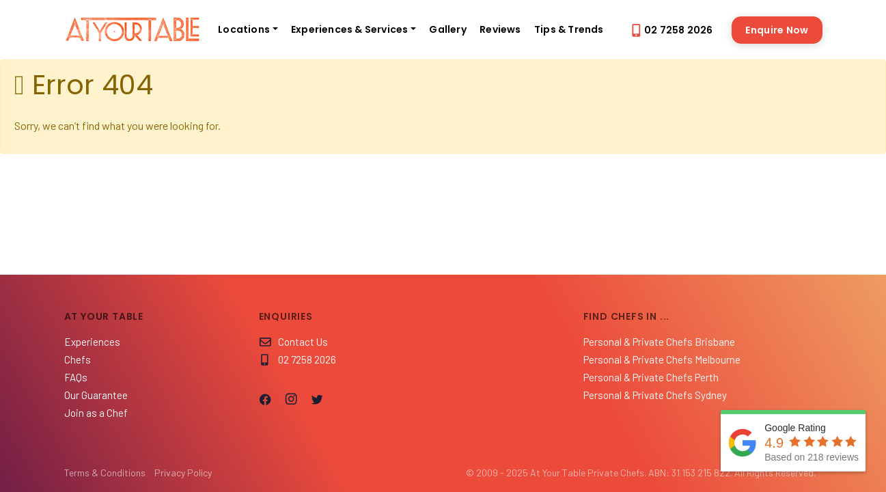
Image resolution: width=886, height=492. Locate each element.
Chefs (77, 359)
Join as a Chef (96, 413)
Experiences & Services (349, 29)
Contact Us (293, 342)
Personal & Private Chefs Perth (651, 377)
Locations (244, 29)
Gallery (447, 29)
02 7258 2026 (671, 30)
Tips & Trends (569, 29)
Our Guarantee (96, 395)
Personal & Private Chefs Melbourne (661, 359)
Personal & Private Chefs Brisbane (659, 342)
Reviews (500, 29)
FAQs (75, 377)
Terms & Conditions (105, 472)
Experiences (92, 342)
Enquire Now (776, 30)
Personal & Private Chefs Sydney (655, 395)
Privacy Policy (183, 472)
